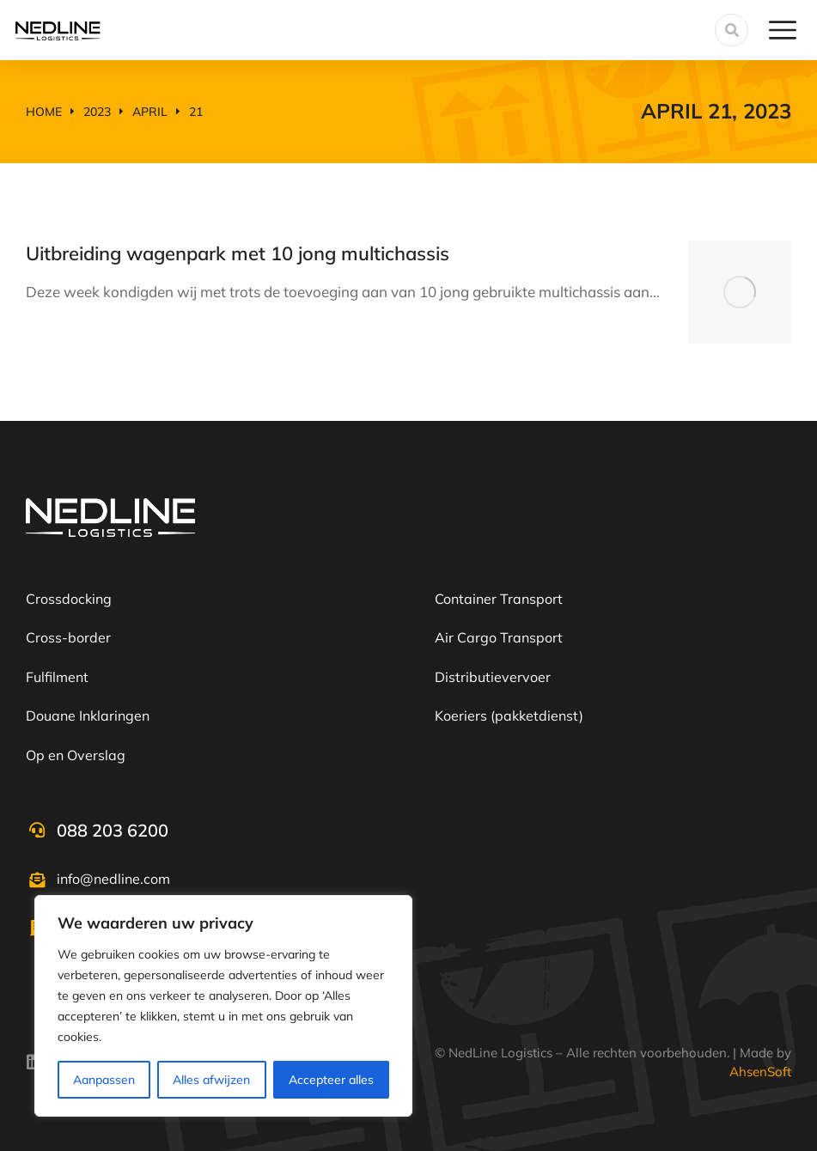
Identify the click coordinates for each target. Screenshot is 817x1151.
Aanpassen (104, 1079)
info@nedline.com (113, 878)
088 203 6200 (112, 830)
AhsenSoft (760, 1071)
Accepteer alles (331, 1079)
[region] (223, 1006)
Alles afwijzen (211, 1079)
